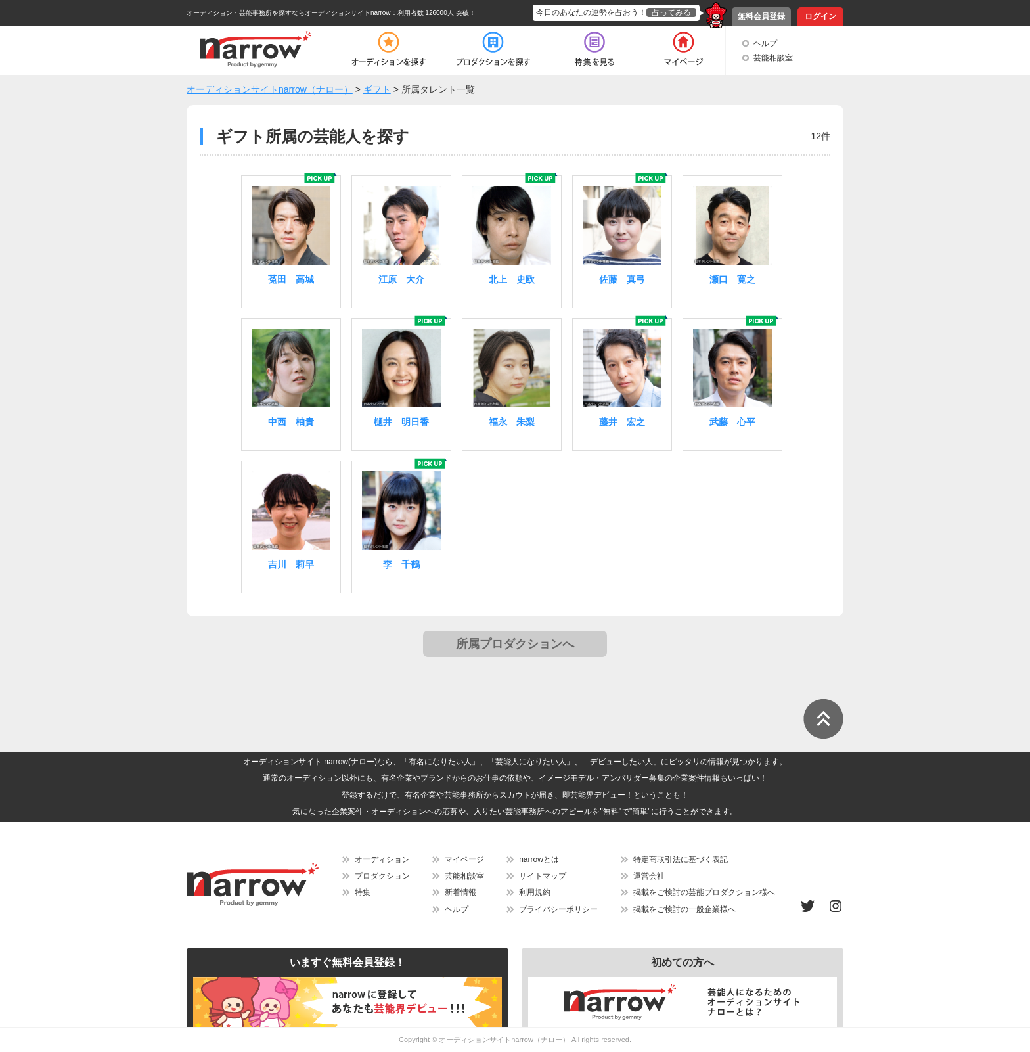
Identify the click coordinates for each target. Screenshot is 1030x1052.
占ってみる (671, 12)
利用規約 (534, 892)
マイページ (464, 859)
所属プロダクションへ (515, 644)
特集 (362, 892)
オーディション (382, 859)
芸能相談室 (773, 57)
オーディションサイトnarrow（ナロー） (504, 1039)
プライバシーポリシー (558, 909)
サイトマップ (542, 875)
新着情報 (460, 892)
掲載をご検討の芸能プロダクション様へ (704, 892)
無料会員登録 (761, 16)
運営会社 (649, 875)
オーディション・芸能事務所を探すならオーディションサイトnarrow (289, 12)
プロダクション (382, 875)
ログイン (820, 16)
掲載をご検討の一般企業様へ (684, 909)
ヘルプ (765, 43)
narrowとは (539, 859)
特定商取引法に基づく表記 (680, 859)
